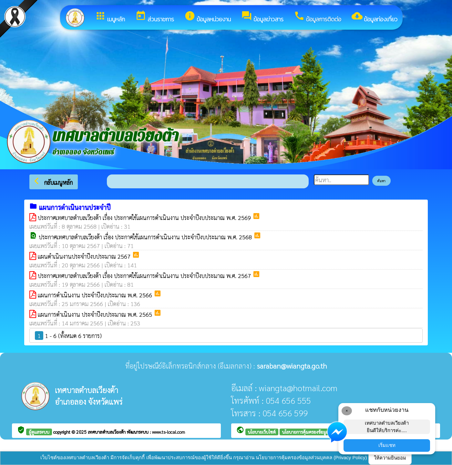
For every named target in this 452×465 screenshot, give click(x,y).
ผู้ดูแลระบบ (39, 432)
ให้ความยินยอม (390, 457)
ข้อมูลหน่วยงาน (207, 17)
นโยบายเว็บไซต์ (262, 432)
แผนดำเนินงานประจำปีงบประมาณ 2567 (85, 256)
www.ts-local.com (168, 432)
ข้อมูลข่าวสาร (262, 17)
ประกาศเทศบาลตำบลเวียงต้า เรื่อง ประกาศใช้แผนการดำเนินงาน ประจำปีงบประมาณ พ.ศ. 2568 (146, 237)
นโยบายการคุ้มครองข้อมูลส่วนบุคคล (314, 432)
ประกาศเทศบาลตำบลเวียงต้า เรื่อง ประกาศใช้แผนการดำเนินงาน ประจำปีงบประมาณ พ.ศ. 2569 (145, 217)
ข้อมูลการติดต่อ (317, 17)
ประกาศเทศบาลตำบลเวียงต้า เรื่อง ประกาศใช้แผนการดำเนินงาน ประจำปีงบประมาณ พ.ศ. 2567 (145, 275)
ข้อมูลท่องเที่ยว (374, 17)
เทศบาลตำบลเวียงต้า (107, 432)
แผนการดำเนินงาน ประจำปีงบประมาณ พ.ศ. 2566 (96, 295)
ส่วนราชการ (154, 17)
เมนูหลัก (110, 17)
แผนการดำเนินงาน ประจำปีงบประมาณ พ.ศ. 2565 (96, 314)
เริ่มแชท (387, 445)
